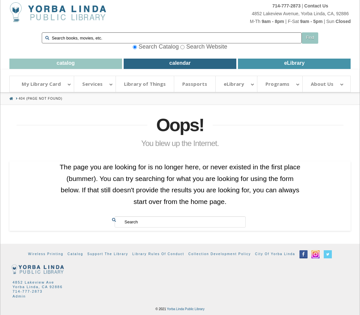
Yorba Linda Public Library (185, 309)
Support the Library (107, 254)
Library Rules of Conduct (158, 254)
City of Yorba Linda (275, 254)
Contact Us (316, 5)
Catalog (75, 254)
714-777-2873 (286, 5)
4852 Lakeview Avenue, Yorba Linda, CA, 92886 (300, 13)
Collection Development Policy (219, 254)
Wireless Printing (45, 254)
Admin (19, 296)
